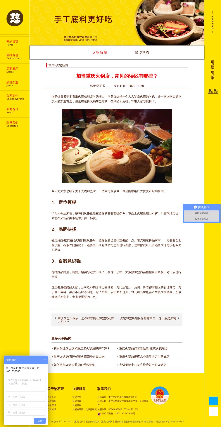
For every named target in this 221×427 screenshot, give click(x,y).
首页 (51, 65)
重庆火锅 (78, 421)
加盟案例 (76, 405)
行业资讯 (51, 409)
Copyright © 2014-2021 (62, 421)
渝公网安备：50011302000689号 (116, 413)
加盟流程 (76, 401)
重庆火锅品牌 (92, 421)
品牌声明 (51, 401)
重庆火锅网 (106, 421)
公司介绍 (51, 397)
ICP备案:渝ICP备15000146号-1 (168, 421)
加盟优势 (76, 397)
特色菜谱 (51, 405)
